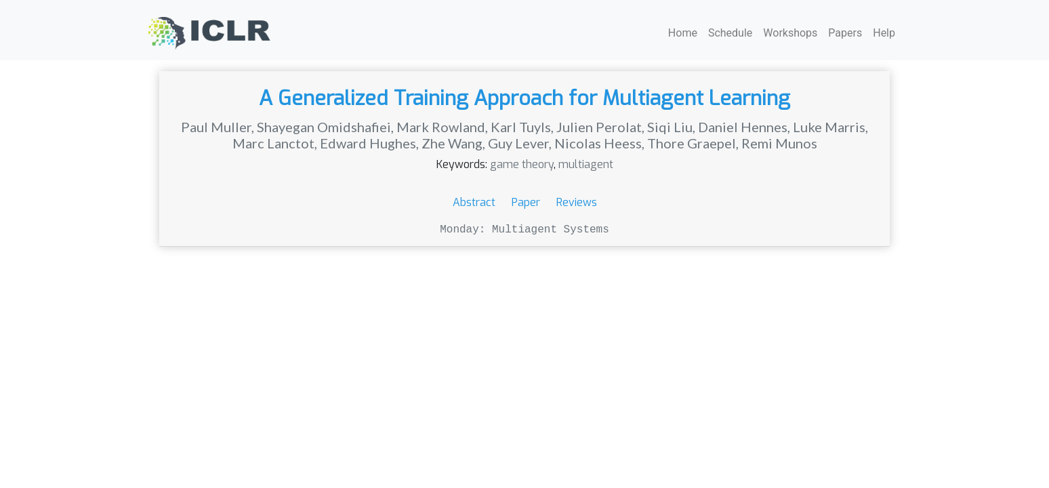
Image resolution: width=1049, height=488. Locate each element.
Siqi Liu (670, 127)
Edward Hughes (368, 143)
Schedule (730, 32)
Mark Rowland (440, 127)
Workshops (790, 32)
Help (884, 32)
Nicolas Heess (598, 143)
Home (682, 32)
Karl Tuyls (521, 127)
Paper (527, 202)
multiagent (585, 164)
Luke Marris (829, 127)
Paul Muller (216, 127)
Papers (845, 32)
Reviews (576, 202)
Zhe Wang (451, 143)
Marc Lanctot (273, 143)
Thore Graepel (691, 143)
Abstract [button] (475, 202)
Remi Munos (779, 143)
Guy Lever (518, 143)
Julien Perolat (599, 127)
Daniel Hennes (742, 127)
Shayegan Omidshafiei (324, 127)
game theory (522, 164)
